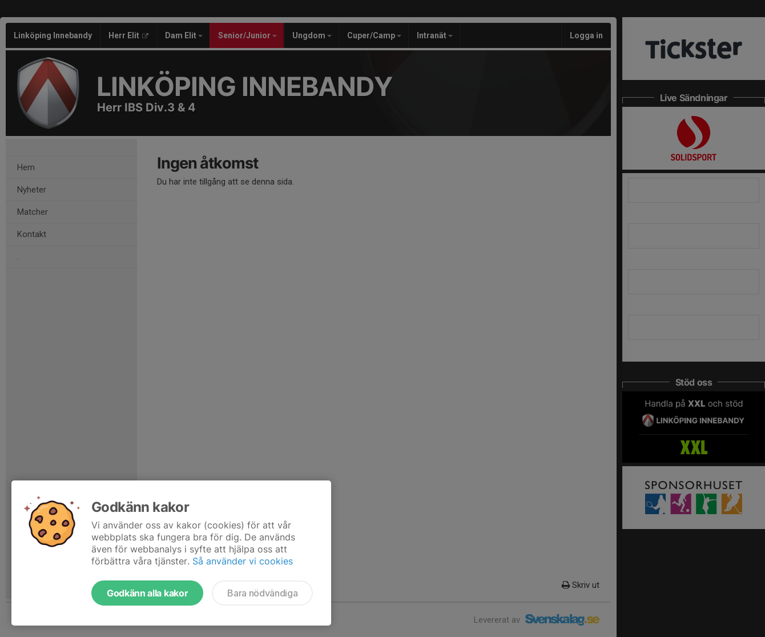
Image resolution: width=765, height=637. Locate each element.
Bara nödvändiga (262, 593)
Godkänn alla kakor (147, 593)
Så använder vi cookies (242, 561)
